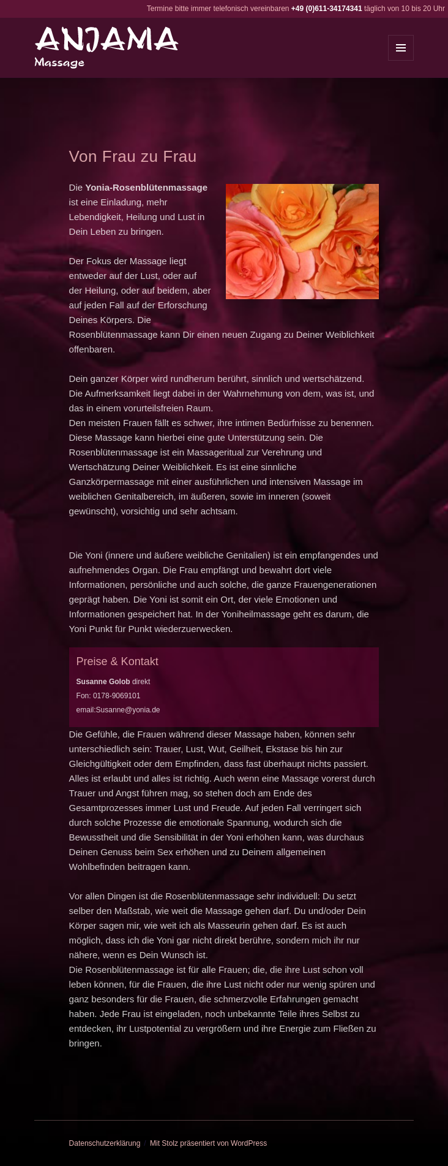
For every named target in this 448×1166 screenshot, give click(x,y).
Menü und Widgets (401, 60)
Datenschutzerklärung (105, 1143)
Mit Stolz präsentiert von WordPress (208, 1143)
